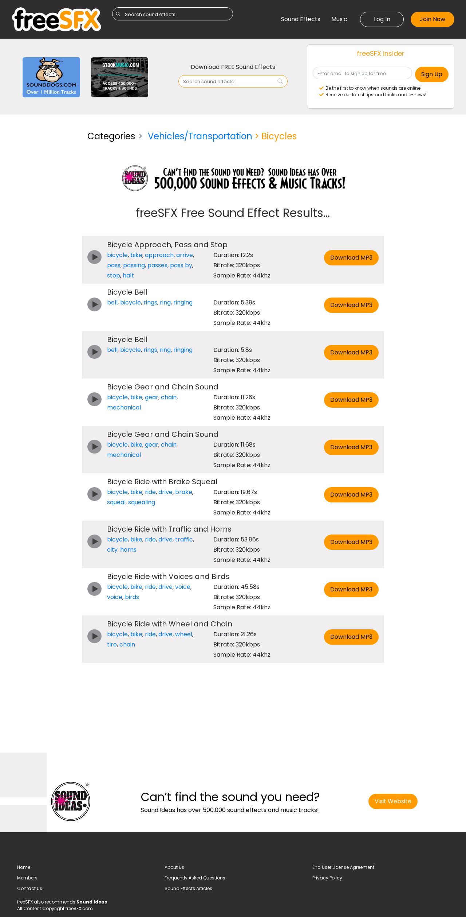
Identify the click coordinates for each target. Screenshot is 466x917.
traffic (184, 539)
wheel (183, 634)
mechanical (124, 407)
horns (128, 549)
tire (112, 644)
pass (114, 265)
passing (134, 265)
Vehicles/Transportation (200, 136)
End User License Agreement (343, 867)
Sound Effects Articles (188, 888)
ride (150, 492)
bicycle (117, 255)
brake (183, 492)
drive (165, 492)
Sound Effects (300, 19)
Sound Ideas (91, 902)
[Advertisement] (44, 234)
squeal (116, 502)
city (112, 549)
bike (136, 255)
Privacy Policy (327, 878)
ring (165, 302)
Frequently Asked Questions (195, 878)
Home (23, 867)
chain (169, 397)
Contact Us (29, 888)
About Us (174, 867)
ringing (183, 302)
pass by (181, 265)
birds (132, 597)
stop (113, 275)
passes (157, 265)
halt (128, 275)
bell (112, 302)
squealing (141, 502)
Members (27, 878)
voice (182, 587)
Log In (382, 19)
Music (339, 19)
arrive (184, 255)
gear (151, 397)
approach (159, 255)
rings (150, 302)
